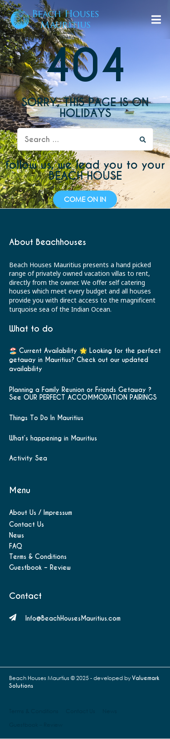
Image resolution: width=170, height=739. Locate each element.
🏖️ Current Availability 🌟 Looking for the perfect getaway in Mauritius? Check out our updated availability (85, 359)
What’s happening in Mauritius (53, 438)
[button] (85, 199)
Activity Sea (28, 458)
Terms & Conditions (38, 557)
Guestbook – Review (40, 567)
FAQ (15, 546)
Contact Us (26, 524)
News (16, 535)
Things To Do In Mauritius (46, 418)
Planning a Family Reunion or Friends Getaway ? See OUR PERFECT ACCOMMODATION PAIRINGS (83, 393)
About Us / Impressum (40, 513)
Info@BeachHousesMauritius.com (73, 618)
